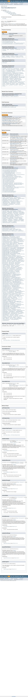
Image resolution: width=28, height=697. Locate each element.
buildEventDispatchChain (17, 252)
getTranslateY (5, 280)
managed (13, 74)
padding (3, 58)
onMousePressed (18, 81)
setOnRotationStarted (16, 333)
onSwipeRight (4, 85)
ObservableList (5, 125)
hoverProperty (11, 281)
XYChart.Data (4, 100)
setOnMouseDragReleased (7, 330)
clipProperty (19, 253)
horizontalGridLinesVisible (7, 43)
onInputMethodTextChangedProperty (9, 295)
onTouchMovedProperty (6, 308)
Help (22, 1)
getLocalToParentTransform (12, 261)
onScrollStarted (5, 84)
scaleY (20, 88)
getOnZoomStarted (13, 276)
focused (14, 72)
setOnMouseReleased (6, 332)
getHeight (19, 222)
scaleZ (23, 88)
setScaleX (11, 340)
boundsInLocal (9, 70)
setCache (22, 317)
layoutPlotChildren (14, 155)
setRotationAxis (5, 340)
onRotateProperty (5, 303)
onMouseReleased (5, 82)
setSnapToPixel (17, 233)
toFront (7, 344)
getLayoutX (22, 260)
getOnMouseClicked (20, 266)
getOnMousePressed (20, 270)
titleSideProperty (6, 216)
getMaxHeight (9, 223)
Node (12, 68)
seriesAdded (12, 157)
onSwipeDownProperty (6, 306)
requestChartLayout (6, 213)
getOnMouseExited (5, 270)
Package (5, 1)
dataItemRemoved (13, 149)
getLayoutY (4, 261)
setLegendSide (5, 214)
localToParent (12, 287)
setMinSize (4, 232)
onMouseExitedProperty (6, 301)
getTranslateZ (11, 280)
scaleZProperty (5, 316)
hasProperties (5, 281)
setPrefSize (4, 233)
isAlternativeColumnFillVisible (8, 187)
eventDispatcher (9, 72)
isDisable (8, 283)
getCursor (15, 258)
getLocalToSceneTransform (7, 262)
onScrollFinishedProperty (19, 304)
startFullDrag (12, 343)
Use (11, 1)
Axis (10, 122)
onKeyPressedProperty (6, 296)
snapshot (14, 342)
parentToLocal (12, 311)
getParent (4, 277)
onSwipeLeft (17, 84)
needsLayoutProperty (6, 244)
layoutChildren (13, 211)
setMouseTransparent (11, 323)
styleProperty (19, 343)
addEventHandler (12, 250)
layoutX (23, 73)
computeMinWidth (5, 208)
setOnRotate (13, 332)
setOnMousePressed (20, 331)
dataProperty (18, 180)
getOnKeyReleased (5, 266)
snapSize (10, 234)
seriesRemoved (13, 161)
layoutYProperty (5, 287)
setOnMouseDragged (6, 329)
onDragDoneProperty (16, 292)
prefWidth (13, 58)
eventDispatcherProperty (7, 255)
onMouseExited (5, 81)
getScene (18, 278)
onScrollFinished (13, 83)
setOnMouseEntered (16, 330)
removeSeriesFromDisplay (18, 192)
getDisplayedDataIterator (11, 183)
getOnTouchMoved (11, 274)
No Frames (15, 3)
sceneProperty (12, 316)
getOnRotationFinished (6, 272)
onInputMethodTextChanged (12, 77)
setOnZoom (22, 337)
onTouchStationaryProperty (18, 309)
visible (3, 90)
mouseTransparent (19, 74)
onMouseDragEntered (6, 79)
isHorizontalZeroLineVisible (8, 190)
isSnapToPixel (21, 225)
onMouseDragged (22, 79)
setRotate (16, 339)
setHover (13, 321)
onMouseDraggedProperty (7, 299)
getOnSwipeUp (4, 274)
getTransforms (11, 279)
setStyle (4, 341)
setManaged (4, 323)
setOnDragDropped (12, 325)
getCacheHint (20, 257)
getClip (3, 258)
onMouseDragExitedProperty (19, 298)
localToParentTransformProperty (15, 288)
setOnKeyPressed (18, 327)
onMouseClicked (17, 78)
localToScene (4, 289)
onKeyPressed (20, 77)
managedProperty (5, 291)
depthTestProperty (21, 254)
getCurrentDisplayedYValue (19, 182)
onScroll (19, 83)
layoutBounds (18, 73)
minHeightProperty (10, 228)
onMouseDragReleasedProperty (8, 300)
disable (21, 71)
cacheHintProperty (6, 253)
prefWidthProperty (10, 230)
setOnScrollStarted (20, 334)
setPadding (15, 232)
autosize (18, 250)
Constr (9, 4)
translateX (10, 89)
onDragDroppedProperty (6, 293)
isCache (3, 283)
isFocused (18, 283)
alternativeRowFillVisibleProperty (9, 177)
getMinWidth (4, 224)
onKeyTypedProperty (6, 297)
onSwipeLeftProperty (15, 306)
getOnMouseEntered (16, 269)
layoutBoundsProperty (11, 286)
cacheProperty (13, 253)
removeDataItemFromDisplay (7, 192)
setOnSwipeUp (4, 336)
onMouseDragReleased (14, 80)
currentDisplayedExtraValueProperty (9, 178)
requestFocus (4, 314)
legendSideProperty (6, 212)
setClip (9, 318)
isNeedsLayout (12, 243)
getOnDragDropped (20, 263)
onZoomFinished (21, 86)
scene (3, 89)
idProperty (17, 281)
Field (6, 4)
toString (11, 344)
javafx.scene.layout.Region (11, 12)
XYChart (6, 22)
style (6, 89)
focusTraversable (20, 72)
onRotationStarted (6, 83)
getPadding (10, 224)
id (5, 73)
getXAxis (16, 185)
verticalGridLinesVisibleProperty (9, 201)
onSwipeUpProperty (15, 307)
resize (16, 230)
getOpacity (20, 276)
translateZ (20, 89)
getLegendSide (5, 210)
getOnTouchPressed (19, 274)
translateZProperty (14, 345)
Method (11, 4)
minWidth (21, 57)
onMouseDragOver (5, 80)
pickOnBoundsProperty (13, 312)
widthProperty (14, 235)
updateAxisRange (13, 166)
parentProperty (5, 311)
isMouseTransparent (6, 285)
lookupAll (17, 290)
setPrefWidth (10, 233)
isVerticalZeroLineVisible (7, 191)
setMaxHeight (4, 231)
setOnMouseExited (5, 331)
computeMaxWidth (13, 222)
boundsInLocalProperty (14, 251)
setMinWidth (9, 232)
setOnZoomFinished (6, 338)
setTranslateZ (22, 341)
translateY (15, 89)
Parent (12, 62)
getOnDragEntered (5, 264)
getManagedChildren (17, 242)
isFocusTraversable (6, 284)
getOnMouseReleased (6, 271)
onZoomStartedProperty (6, 310)
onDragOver (4, 77)
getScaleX (4, 278)
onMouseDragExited (14, 79)
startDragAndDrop (5, 343)
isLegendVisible (5, 211)
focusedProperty (21, 255)
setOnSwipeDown (5, 335)
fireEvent (15, 255)
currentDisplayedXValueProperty (8, 179)
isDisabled (13, 283)
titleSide (4, 51)
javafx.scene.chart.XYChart (14, 14)
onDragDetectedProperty (7, 292)
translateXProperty (17, 344)
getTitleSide (15, 210)
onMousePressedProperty (7, 302)
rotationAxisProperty (6, 315)
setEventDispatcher (6, 320)
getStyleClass (5, 279)
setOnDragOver (12, 326)
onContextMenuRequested (7, 75)
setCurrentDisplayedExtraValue (8, 195)
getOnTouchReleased (6, 275)
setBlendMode (16, 317)
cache (3, 71)
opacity (13, 87)
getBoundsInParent (13, 257)
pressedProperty (21, 312)
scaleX (16, 88)
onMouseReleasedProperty (17, 302)
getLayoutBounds (16, 260)
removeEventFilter (10, 313)
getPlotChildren (17, 184)
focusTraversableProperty (7, 256)
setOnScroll (4, 334)
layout (16, 243)
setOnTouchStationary (15, 337)
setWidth (22, 233)
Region (16, 55)
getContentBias (9, 258)
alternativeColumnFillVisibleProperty (10, 176)
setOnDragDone (5, 325)
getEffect (4, 259)
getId (16, 259)
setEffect (15, 319)
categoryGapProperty (14, 140)
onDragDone (21, 75)
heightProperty (10, 225)
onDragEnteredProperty (16, 293)
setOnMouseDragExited (16, 328)
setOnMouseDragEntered (6, 328)
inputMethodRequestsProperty (8, 282)
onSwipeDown (12, 84)
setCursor (14, 318)
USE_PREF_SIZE (13, 111)
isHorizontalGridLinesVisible (8, 189)
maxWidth (12, 57)
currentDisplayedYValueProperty (8, 180)
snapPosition (4, 234)
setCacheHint (4, 318)
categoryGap (11, 35)
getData (3, 183)
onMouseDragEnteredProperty (7, 298)
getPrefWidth (21, 224)
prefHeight (8, 58)
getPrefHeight (15, 224)
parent (17, 87)
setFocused (20, 320)
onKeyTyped (11, 78)
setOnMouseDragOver (14, 329)
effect (3, 72)
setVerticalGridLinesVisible (8, 199)
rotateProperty (18, 314)
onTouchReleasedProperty (7, 309)
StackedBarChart (5, 122)
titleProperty (17, 215)
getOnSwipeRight (19, 273)
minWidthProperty (5, 229)
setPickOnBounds (5, 339)
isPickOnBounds (14, 285)
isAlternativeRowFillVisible (8, 188)
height (3, 57)
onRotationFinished (17, 82)
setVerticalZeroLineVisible (7, 200)
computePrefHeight (13, 208)
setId (16, 321)
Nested (5, 4)
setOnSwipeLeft (12, 335)
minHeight (16, 57)
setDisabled (9, 319)
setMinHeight (21, 231)
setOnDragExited (5, 326)
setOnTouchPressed (19, 336)
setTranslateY (15, 341)
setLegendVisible (12, 214)
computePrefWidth (21, 208)
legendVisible (18, 50)
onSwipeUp (10, 85)
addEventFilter (5, 250)
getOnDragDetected (6, 263)
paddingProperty (13, 229)
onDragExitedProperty (6, 294)
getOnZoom (22, 275)
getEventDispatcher (11, 259)
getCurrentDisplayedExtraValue (8, 181)
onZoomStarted (8, 87)
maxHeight (8, 57)
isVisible (4, 286)
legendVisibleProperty (15, 212)
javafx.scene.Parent (8, 11)
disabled (17, 71)
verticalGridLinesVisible (7, 44)
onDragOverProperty (15, 294)
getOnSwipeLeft (12, 273)
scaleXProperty (15, 315)
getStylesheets (5, 243)
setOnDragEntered (19, 325)
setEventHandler (14, 320)
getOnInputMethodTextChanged (8, 265)
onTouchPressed (22, 85)
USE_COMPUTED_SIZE (6, 111)
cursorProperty (14, 254)
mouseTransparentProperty (15, 291)
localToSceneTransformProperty (8, 290)
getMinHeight (20, 223)
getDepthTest (20, 258)
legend (8, 50)
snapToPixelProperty (6, 235)
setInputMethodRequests (7, 322)
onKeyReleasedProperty (16, 296)
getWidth (4, 225)
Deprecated (17, 1)
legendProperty (19, 211)
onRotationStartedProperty (7, 304)
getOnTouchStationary (15, 275)
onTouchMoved (15, 85)
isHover (12, 284)
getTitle (10, 210)
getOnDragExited (13, 264)
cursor (9, 71)
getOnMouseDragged (6, 268)
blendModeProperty (6, 251)
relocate (4, 313)
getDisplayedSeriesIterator (7, 184)
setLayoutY (20, 322)
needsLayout (4, 64)
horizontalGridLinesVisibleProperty (9, 186)
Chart (15, 49)
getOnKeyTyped (12, 266)
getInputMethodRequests (7, 260)
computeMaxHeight (5, 222)
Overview (1, 1)
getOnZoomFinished (6, 276)
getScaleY (9, 278)
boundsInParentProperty (7, 252)
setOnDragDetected (17, 324)
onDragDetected (15, 75)
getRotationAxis (21, 277)
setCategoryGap (13, 164)
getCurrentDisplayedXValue (7, 182)
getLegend (17, 209)
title (22, 50)
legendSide (12, 50)
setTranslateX (9, 341)
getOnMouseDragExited (16, 267)
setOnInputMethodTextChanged (8, 327)
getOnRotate (13, 271)
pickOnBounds (21, 87)
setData (3, 197)
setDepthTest (19, 318)
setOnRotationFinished (6, 333)
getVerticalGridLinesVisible (8, 185)
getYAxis (20, 185)
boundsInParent (16, 70)
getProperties (9, 277)
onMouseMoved (11, 81)
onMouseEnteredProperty (19, 300)
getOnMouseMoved (13, 270)
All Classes (21, 3)
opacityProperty (15, 310)
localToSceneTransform (6, 74)
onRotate (11, 82)
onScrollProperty (5, 305)
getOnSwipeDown (5, 273)
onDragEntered (11, 76)
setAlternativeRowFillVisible (8, 194)
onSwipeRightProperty (6, 307)
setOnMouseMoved (13, 331)
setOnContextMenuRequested (7, 324)
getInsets (4, 223)
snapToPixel (18, 58)
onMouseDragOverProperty (17, 299)
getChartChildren (11, 209)
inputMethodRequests (11, 73)
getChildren (12, 241)
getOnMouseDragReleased (7, 269)
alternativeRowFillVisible (7, 42)
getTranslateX (18, 279)
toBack (3, 344)
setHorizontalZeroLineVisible (8, 198)
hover (3, 73)
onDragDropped (5, 76)
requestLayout (14, 244)
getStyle (22, 278)
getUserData (17, 280)
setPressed (12, 339)
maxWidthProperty (18, 227)
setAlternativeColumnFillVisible (15, 193)
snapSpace (14, 234)
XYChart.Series (13, 100)
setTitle (18, 214)
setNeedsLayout (21, 244)
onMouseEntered (21, 80)
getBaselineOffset (6, 241)
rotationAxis (12, 88)
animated (4, 50)
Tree (13, 1)
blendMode (4, 70)
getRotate (15, 277)
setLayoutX (15, 322)
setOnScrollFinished (12, 334)
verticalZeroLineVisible (18, 44)
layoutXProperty (19, 286)
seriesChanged (5, 193)
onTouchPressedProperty (16, 308)
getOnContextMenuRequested (18, 262)
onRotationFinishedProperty (15, 303)
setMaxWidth (15, 231)
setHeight (20, 230)
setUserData (4, 342)
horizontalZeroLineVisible (19, 43)
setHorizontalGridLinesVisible (12, 197)
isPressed (19, 285)
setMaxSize (10, 231)
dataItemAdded (13, 142)
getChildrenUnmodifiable (7, 242)
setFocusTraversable (6, 321)
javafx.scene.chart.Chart (12, 13)
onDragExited (17, 76)
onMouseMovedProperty (16, 301)
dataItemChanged (13, 146)
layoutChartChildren (18, 191)
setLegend (18, 213)
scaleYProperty (21, 315)
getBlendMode (15, 256)
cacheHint (22, 70)
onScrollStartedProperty (15, 305)
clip (6, 71)
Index (20, 1)
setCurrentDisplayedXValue (7, 196)
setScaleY (16, 340)
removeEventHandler (18, 313)
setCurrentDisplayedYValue (19, 196)
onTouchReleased (5, 86)
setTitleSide (4, 215)
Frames (12, 3)
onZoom (3, 87)
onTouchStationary (13, 86)
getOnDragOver (20, 264)
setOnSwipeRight (19, 335)
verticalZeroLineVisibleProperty (8, 202)
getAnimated (4, 209)
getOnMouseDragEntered (6, 267)
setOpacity (20, 338)
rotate (7, 88)
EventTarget (4, 18)
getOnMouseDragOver (14, 268)
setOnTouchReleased (6, 337)
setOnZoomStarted (13, 338)
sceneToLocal (18, 316)
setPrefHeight (20, 232)
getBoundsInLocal (5, 257)
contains (4, 254)
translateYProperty (6, 345)
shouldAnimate (11, 215)
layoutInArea (4, 226)
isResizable (15, 225)
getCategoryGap (13, 153)
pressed (3, 88)
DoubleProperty (5, 35)
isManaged (16, 284)
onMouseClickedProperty (15, 297)
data (14, 42)
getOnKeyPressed (18, 265)
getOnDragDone (13, 263)
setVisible (10, 342)
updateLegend (12, 169)
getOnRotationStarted (16, 272)
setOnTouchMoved (11, 336)
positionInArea (20, 229)
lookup (20, 243)
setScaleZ (21, 340)
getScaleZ (13, 278)
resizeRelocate (11, 314)
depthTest (13, 71)
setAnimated (13, 213)
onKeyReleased (5, 78)
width (22, 58)
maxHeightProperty (6, 227)
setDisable (4, 319)
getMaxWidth (15, 223)
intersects (17, 282)
